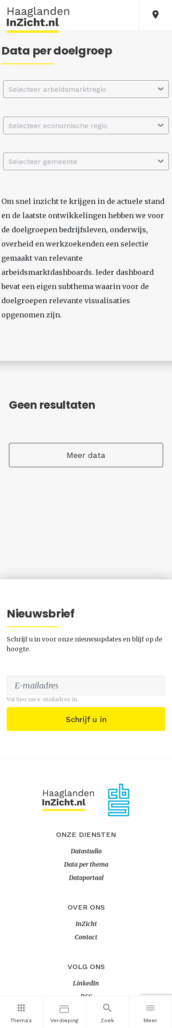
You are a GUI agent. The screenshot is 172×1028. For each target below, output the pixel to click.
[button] (155, 15)
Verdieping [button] (64, 1012)
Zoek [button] (107, 1012)
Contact (86, 937)
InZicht (86, 924)
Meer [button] (150, 1012)
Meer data (86, 455)
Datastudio (86, 851)
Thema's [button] (21, 1012)
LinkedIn (86, 983)
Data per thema (86, 864)
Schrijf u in (86, 719)
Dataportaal (86, 878)
